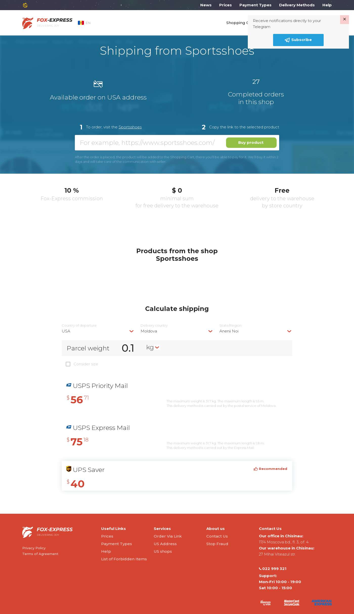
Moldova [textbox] (149, 331)
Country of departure (79, 325)
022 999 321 (272, 569)
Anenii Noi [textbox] (228, 331)
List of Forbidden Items (124, 559)
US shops (163, 551)
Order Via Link (168, 536)
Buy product (250, 142)
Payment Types (255, 5)
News (206, 5)
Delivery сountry (154, 325)
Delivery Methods (297, 5)
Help (327, 5)
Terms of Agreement (40, 554)
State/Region (230, 325)
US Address (165, 543)
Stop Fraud (217, 543)
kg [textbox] (150, 347)
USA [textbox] (66, 331)
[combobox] (98, 331)
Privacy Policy (34, 548)
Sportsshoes (130, 127)
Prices (225, 5)
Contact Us (217, 536)
